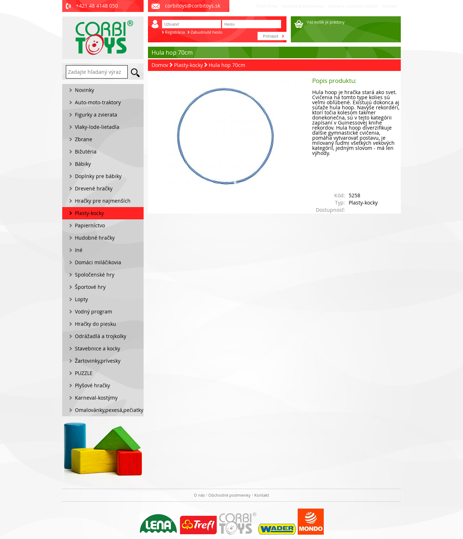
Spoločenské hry (94, 274)
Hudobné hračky (95, 237)
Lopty (81, 299)
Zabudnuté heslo (206, 32)
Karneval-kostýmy (96, 397)
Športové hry (90, 286)
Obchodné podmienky (303, 6)
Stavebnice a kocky (97, 348)
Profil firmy (266, 6)
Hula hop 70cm (227, 65)
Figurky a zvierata (96, 114)
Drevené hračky (93, 188)
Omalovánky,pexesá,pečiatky (109, 410)
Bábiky (83, 163)
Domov (160, 65)
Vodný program (93, 311)
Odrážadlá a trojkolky (100, 336)
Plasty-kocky (188, 65)
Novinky (84, 90)
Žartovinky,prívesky (97, 360)
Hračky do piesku (95, 323)
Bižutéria (86, 151)
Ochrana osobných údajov (353, 6)
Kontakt (389, 6)
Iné (78, 250)
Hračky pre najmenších (103, 200)
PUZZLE (84, 373)
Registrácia (175, 32)
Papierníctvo (90, 225)
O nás (199, 495)
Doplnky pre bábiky (98, 176)
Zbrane (83, 139)
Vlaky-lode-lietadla (97, 126)
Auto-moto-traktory (98, 102)
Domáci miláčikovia (98, 262)
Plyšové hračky (92, 385)
